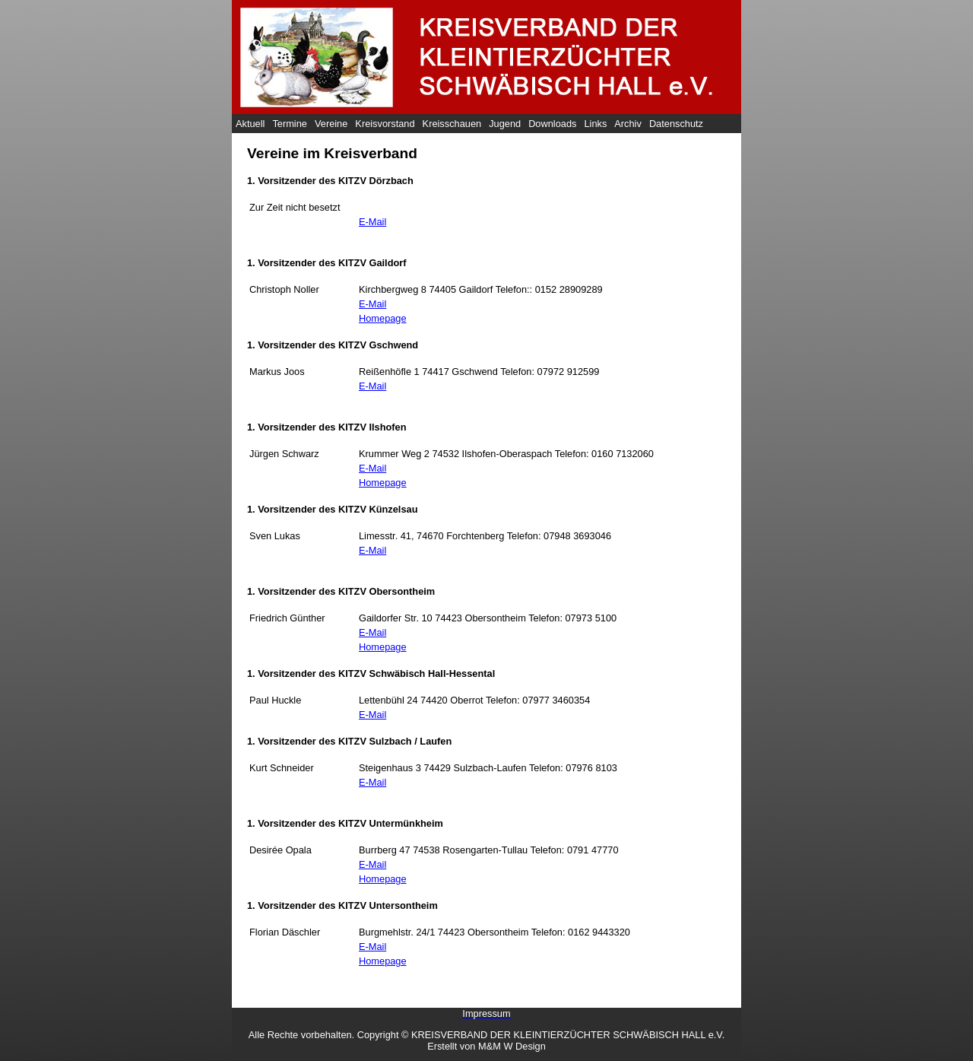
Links (595, 123)
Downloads (552, 123)
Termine (289, 123)
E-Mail (372, 221)
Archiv (628, 123)
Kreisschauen (452, 123)
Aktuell (250, 123)
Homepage (383, 318)
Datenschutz (676, 123)
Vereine (331, 123)
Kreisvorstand (384, 123)
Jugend (505, 123)
